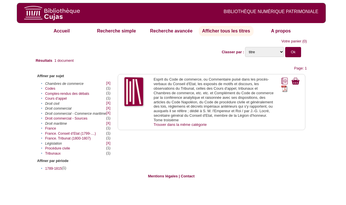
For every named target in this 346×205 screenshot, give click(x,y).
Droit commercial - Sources (66, 118)
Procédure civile (57, 148)
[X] (108, 83)
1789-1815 (53, 169)
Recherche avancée (171, 30)
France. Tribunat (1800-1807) (68, 138)
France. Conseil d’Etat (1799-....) (70, 134)
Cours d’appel (56, 99)
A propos (281, 30)
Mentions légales (163, 176)
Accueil (61, 30)
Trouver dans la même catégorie (180, 124)
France (50, 128)
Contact (187, 176)
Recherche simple (116, 30)
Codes (50, 89)
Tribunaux (53, 153)
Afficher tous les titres (226, 30)
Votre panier (291, 41)
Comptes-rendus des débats (67, 94)
